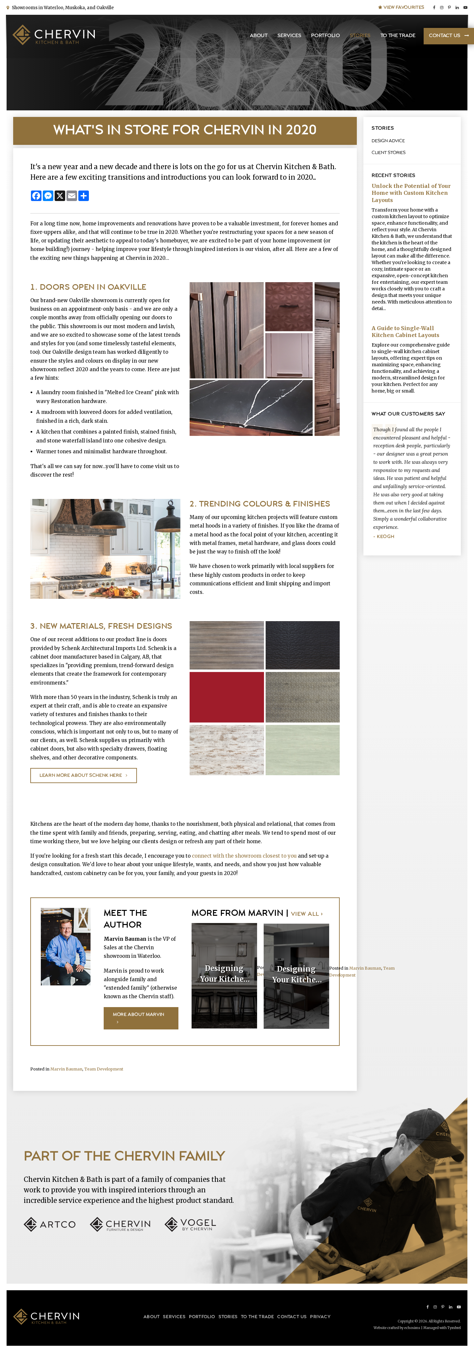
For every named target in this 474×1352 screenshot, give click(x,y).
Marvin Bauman (365, 967)
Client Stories (389, 152)
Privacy (320, 1317)
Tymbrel (454, 1327)
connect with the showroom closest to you (244, 856)
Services (289, 36)
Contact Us (444, 36)
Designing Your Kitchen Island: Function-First (296, 974)
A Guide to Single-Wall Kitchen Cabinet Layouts (405, 332)
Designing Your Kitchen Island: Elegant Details (224, 973)
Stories (359, 36)
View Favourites (401, 7)
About (258, 36)
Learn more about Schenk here (81, 775)
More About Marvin (138, 1014)
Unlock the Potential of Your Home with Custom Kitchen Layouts (411, 193)
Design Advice (388, 141)
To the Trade (397, 36)
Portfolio (325, 36)
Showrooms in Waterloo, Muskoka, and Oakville (62, 7)
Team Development (103, 1068)
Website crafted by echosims (397, 1327)
